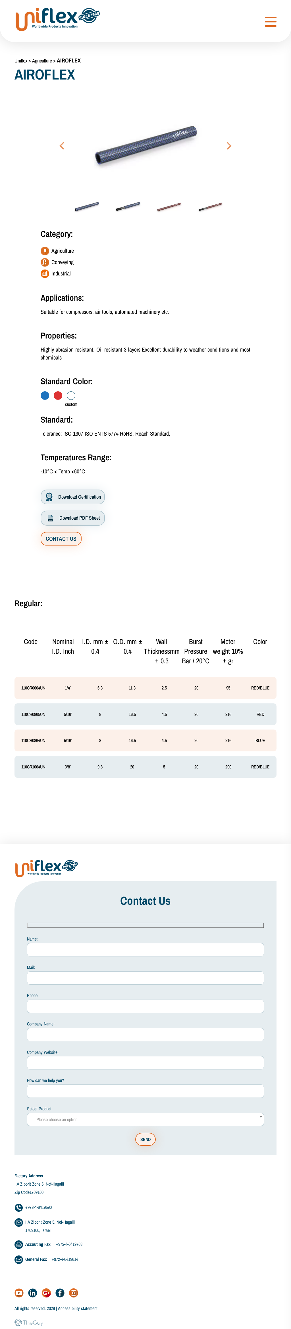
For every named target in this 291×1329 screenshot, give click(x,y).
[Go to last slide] (62, 145)
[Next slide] (228, 145)
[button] (86, 206)
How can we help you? (145, 1091)
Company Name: (145, 1034)
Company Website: (145, 1062)
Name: (145, 949)
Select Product (145, 1119)
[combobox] (145, 1122)
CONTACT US (61, 538)
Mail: (145, 978)
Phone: (145, 1006)
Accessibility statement (77, 1312)
